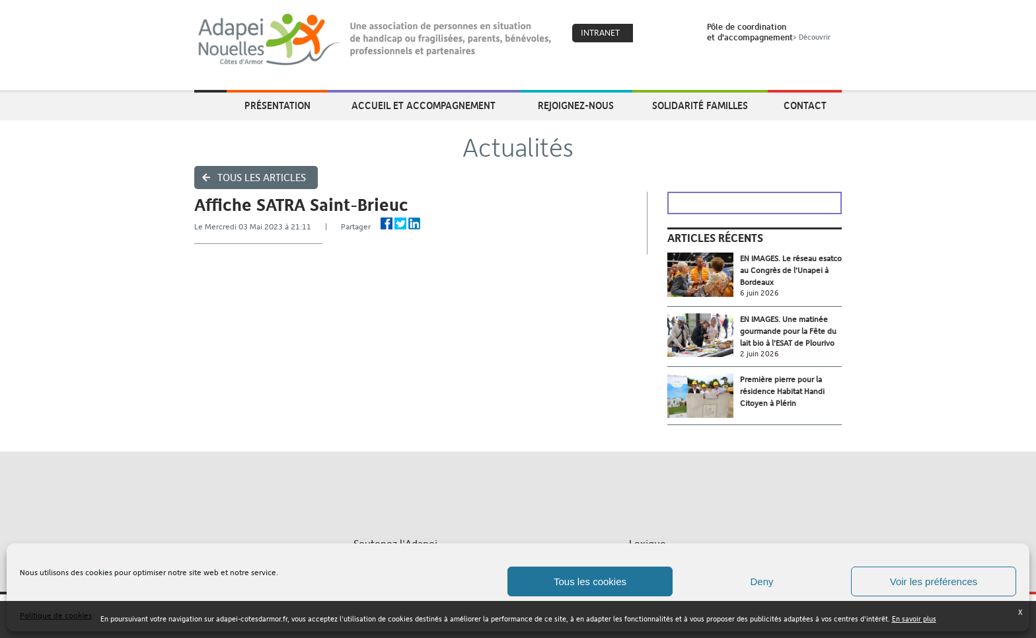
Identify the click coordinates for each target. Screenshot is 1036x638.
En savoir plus (914, 619)
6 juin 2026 (759, 293)
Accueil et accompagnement (424, 105)
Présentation (277, 105)
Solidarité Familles (700, 105)
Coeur (651, 34)
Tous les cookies (590, 581)
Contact (805, 105)
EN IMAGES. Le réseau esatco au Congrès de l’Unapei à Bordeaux (791, 270)
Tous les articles (261, 177)
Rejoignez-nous (576, 105)
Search (680, 34)
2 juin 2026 (759, 354)
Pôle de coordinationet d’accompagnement (770, 31)
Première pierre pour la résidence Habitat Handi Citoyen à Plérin (782, 391)
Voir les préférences (934, 581)
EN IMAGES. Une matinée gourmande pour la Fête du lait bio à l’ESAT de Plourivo (788, 331)
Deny (761, 581)
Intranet (600, 32)
